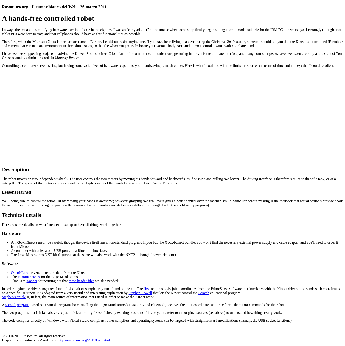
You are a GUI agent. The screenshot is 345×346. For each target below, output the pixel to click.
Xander (32, 281)
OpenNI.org (20, 273)
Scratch (203, 293)
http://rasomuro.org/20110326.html (84, 340)
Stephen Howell (140, 293)
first (147, 289)
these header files (81, 281)
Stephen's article (14, 297)
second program (17, 305)
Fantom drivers (29, 277)
